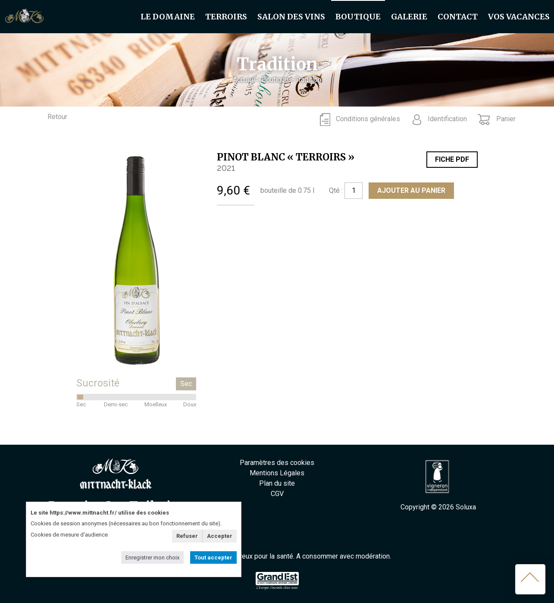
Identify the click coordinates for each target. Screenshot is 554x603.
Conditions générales (368, 119)
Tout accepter (213, 557)
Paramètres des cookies (277, 463)
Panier (505, 119)
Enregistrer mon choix (152, 557)
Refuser (187, 536)
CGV (277, 494)
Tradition (308, 79)
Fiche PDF (452, 159)
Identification (447, 119)
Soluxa (466, 507)
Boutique (275, 79)
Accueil (244, 79)
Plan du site (277, 483)
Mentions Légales (277, 473)
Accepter (219, 536)
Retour (57, 117)
